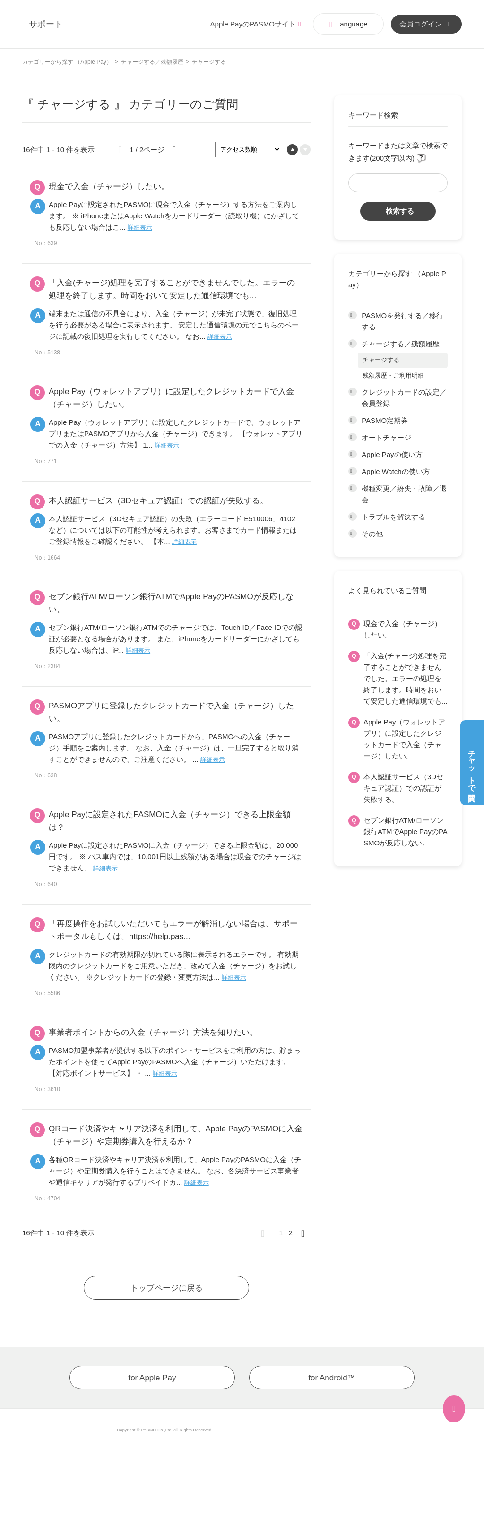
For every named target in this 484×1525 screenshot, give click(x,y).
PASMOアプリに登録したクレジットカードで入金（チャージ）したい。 (171, 712)
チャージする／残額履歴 (152, 62)
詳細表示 (140, 227)
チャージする (381, 359)
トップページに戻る (166, 1288)
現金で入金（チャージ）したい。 (402, 629)
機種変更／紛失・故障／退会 (404, 494)
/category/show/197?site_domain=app (352, 420)
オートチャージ (386, 437)
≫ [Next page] (306, 1233)
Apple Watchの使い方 (396, 471)
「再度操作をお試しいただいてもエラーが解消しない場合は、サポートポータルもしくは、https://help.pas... (173, 930)
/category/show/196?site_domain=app (352, 392)
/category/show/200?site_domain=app (352, 471)
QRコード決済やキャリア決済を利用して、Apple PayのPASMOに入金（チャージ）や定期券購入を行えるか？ (175, 1135)
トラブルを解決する (393, 517)
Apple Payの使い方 (392, 454)
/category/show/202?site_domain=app (352, 517)
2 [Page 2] (291, 1233)
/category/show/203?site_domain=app (352, 534)
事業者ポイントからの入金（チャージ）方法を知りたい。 (153, 1032)
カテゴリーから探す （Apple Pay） (67, 62)
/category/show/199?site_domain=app (352, 454)
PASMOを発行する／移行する (402, 321)
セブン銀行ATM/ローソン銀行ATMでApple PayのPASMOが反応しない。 (405, 831)
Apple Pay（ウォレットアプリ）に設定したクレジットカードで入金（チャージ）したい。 (404, 739)
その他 (372, 534)
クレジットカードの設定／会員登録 (404, 397)
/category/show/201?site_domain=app (352, 488)
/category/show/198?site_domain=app (352, 437)
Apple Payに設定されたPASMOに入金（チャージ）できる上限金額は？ (170, 821)
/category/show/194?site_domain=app (352, 315)
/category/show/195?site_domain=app (352, 344)
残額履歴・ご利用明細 (393, 375)
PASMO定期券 (385, 420)
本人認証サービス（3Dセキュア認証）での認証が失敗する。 (403, 788)
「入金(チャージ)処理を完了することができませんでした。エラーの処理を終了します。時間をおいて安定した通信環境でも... (405, 678)
